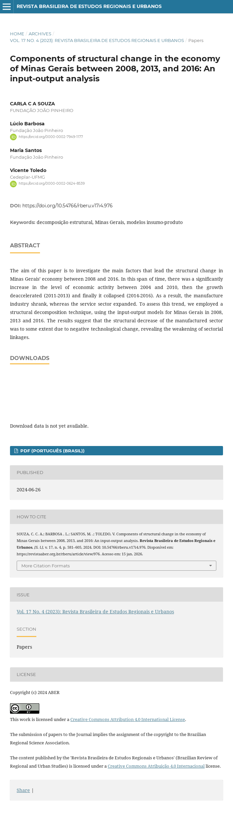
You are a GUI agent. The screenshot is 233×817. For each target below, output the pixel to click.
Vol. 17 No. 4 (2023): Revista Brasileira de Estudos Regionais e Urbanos (97, 40)
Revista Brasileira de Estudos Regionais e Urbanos (89, 6)
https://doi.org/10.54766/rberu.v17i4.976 (67, 206)
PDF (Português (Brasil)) (52, 450)
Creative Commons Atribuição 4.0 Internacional (156, 766)
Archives (40, 33)
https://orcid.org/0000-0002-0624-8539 (52, 184)
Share (23, 790)
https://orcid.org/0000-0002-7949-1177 (51, 137)
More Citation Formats (45, 565)
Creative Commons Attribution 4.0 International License (127, 719)
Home (17, 33)
